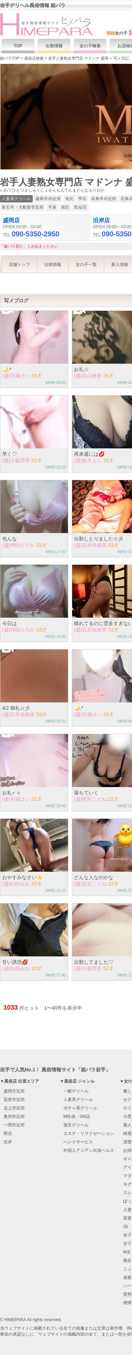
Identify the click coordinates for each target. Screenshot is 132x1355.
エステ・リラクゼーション (88, 1133)
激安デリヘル (76, 1125)
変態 (127, 1294)
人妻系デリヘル (78, 1099)
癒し (127, 1091)
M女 (127, 1252)
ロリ (127, 1108)
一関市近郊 (14, 1125)
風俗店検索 (34, 58)
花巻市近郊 (14, 1099)
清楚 (127, 1141)
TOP (18, 45)
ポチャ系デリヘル (80, 1108)
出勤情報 (54, 45)
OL (126, 1226)
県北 (8, 1133)
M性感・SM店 (76, 1116)
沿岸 (8, 1141)
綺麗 (127, 1133)
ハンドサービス (78, 1141)
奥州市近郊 (14, 1116)
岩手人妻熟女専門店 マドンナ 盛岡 (78, 58)
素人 (127, 1125)
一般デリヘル (76, 1091)
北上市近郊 (14, 1108)
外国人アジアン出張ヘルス (88, 1150)
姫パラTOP (9, 58)
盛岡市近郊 (14, 1091)
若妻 (127, 1218)
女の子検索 (90, 45)
